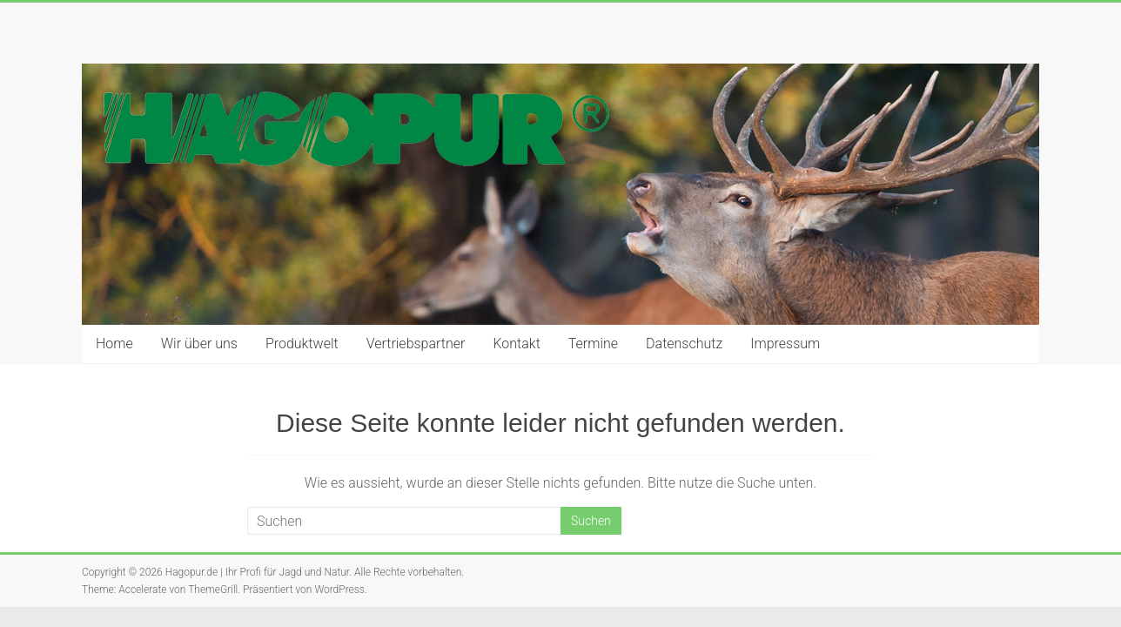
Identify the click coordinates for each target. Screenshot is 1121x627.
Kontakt (516, 343)
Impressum (785, 343)
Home (114, 343)
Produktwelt (302, 343)
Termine (593, 343)
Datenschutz (684, 343)
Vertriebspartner (416, 343)
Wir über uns (199, 343)
